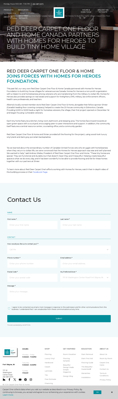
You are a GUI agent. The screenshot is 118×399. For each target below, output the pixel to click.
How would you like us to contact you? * (22, 244)
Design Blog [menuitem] (68, 376)
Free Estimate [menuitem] (50, 379)
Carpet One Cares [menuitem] (104, 364)
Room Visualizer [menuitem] (69, 354)
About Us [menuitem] (103, 354)
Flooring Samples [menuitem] (66, 359)
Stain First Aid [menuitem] (87, 358)
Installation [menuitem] (86, 377)
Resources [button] (23, 10)
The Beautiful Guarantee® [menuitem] (86, 368)
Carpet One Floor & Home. (19, 385)
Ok (97, 392)
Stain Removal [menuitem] (87, 354)
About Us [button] (8, 17)
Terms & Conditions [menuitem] (104, 374)
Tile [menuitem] (46, 375)
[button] (80, 17)
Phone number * (13, 258)
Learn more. (8, 395)
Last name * (65, 219)
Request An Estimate (103, 11)
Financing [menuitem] (49, 383)
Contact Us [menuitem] (104, 369)
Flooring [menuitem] (48, 354)
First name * (12, 219)
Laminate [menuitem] (48, 371)
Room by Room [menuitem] (106, 358)
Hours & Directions (86, 11)
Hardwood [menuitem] (49, 363)
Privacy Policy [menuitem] (105, 380)
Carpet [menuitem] (47, 367)
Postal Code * (12, 272)
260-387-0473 (37, 4)
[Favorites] (84, 17)
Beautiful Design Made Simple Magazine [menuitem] (68, 368)
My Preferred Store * (68, 272)
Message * (11, 286)
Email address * (66, 258)
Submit (59, 319)
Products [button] (8, 10)
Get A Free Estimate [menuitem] (23, 17)
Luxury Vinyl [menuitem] (50, 358)
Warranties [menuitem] (85, 373)
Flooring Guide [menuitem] (87, 363)
